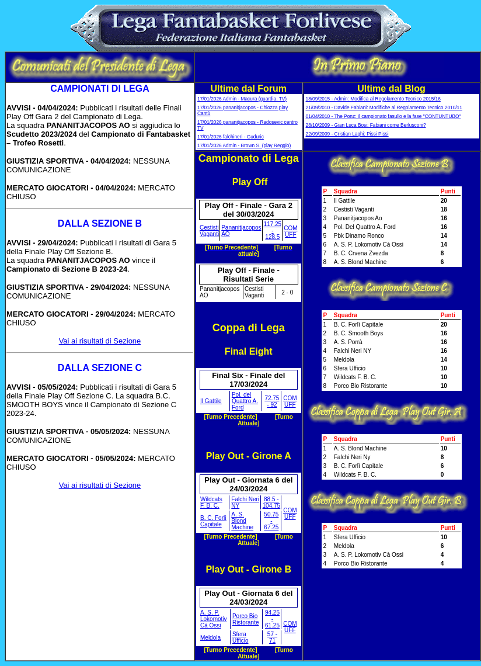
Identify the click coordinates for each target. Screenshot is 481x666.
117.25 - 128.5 (273, 230)
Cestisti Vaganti (209, 230)
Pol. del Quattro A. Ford (245, 401)
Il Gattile (211, 401)
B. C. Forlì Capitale (213, 521)
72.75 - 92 (271, 401)
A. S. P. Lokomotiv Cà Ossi (213, 619)
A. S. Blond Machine (242, 520)
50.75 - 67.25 (271, 520)
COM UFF (290, 231)
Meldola (210, 637)
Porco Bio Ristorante (245, 619)
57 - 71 (272, 637)
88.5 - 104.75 (272, 502)
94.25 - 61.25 (272, 619)
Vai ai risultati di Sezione (100, 341)
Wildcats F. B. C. (211, 502)
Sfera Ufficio (240, 637)
